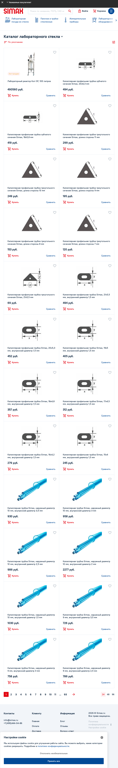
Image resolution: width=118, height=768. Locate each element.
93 (65, 694)
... (60, 694)
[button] (82, 11)
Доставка (36, 731)
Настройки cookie (97, 727)
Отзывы (64, 726)
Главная (35, 721)
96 (113, 694)
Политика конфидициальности (98, 723)
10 (50, 694)
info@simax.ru (11, 720)
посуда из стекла (16, 20)
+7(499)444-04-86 (13, 723)
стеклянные (45, 20)
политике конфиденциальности (53, 746)
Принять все (54, 761)
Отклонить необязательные (54, 753)
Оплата (35, 726)
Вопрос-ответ (67, 731)
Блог (62, 721)
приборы (74, 20)
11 (55, 694)
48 (108, 694)
